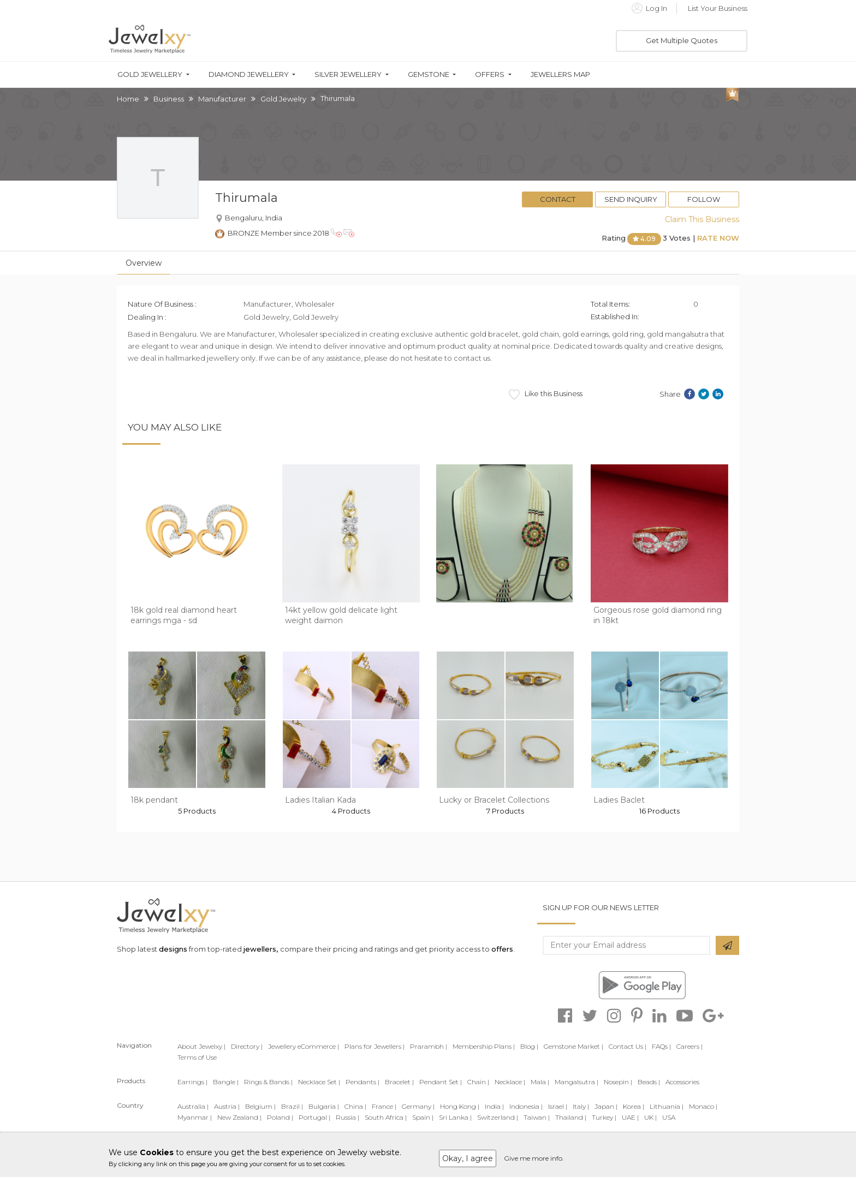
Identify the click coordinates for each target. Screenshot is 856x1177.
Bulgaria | (323, 1106)
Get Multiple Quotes (681, 40)
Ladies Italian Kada (320, 800)
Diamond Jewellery (249, 74)
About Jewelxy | (201, 1046)
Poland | (280, 1117)
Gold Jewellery (149, 74)
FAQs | (661, 1046)
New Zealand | (239, 1117)
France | (384, 1106)
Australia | (193, 1106)
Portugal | (314, 1117)
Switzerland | (497, 1117)
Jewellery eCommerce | (303, 1046)
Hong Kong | (459, 1106)
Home (128, 98)
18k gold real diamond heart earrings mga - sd (183, 615)
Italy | (581, 1106)
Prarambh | (428, 1046)
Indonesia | (526, 1106)
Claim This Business (702, 219)
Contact (557, 199)
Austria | (227, 1106)
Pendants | (362, 1082)
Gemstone (428, 74)
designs (173, 949)
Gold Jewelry (283, 98)
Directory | (247, 1046)
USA (668, 1117)
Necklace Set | (319, 1082)
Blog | (529, 1046)
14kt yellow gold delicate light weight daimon (341, 615)
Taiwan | (537, 1117)
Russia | (347, 1117)
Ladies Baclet (619, 800)
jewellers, (260, 949)
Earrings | (192, 1082)
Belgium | (260, 1106)
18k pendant (154, 800)
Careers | (689, 1046)
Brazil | (292, 1106)
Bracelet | (399, 1082)
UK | (650, 1117)
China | (355, 1106)
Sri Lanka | (455, 1117)
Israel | (557, 1106)
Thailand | (570, 1117)
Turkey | (604, 1117)
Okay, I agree (467, 1158)
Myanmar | (194, 1117)
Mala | (540, 1082)
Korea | (633, 1106)
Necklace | (510, 1082)
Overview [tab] (144, 263)
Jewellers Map (560, 74)
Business (168, 98)
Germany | (418, 1106)
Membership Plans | (484, 1046)
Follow (703, 199)
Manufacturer (222, 98)
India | (494, 1106)
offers (502, 949)
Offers (489, 74)
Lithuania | (666, 1106)
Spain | (422, 1117)
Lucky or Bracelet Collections (494, 800)
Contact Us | (627, 1046)
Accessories (682, 1082)
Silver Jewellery (348, 74)
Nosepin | (618, 1082)
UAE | (630, 1117)
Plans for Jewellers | (374, 1046)
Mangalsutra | (576, 1082)
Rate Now (718, 238)
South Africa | (386, 1117)
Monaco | (703, 1106)
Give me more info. (534, 1158)
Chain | (478, 1082)
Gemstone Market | (573, 1046)
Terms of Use (197, 1057)
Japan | (606, 1106)
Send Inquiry (630, 199)
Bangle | (226, 1082)
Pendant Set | (440, 1082)
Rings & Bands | (268, 1082)
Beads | (649, 1082)
